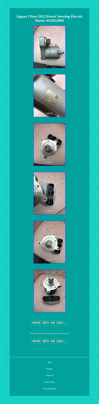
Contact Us (49, 375)
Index (49, 362)
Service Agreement (49, 389)
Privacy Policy (49, 382)
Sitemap (49, 369)
